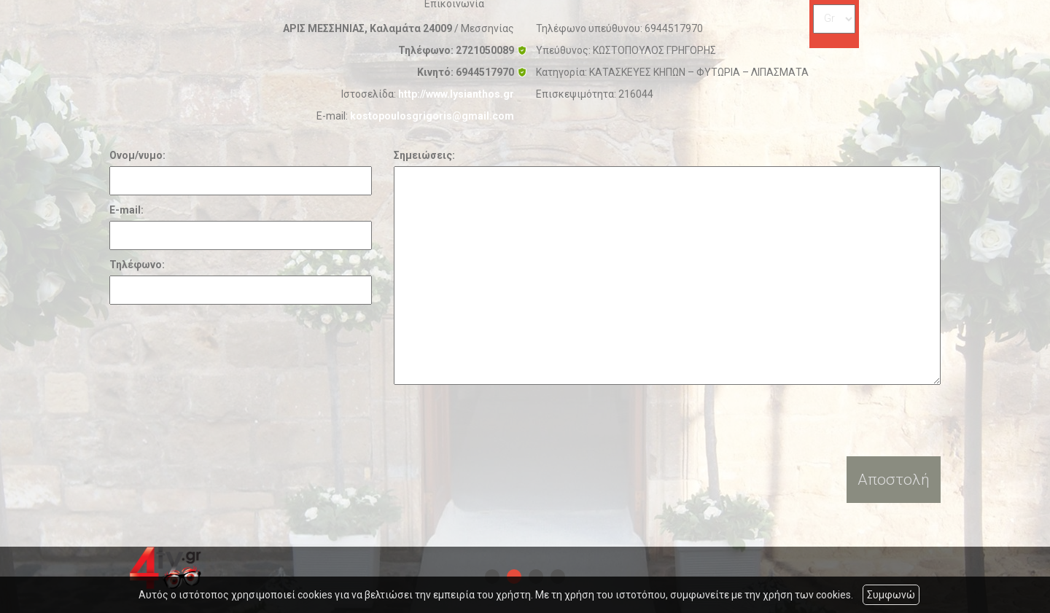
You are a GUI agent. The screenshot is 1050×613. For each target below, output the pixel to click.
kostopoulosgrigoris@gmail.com (432, 116)
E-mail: (126, 210)
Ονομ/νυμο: (137, 155)
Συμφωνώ (891, 595)
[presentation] (504, 420)
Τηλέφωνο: (137, 264)
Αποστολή (894, 479)
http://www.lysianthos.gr (456, 94)
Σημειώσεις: (424, 155)
